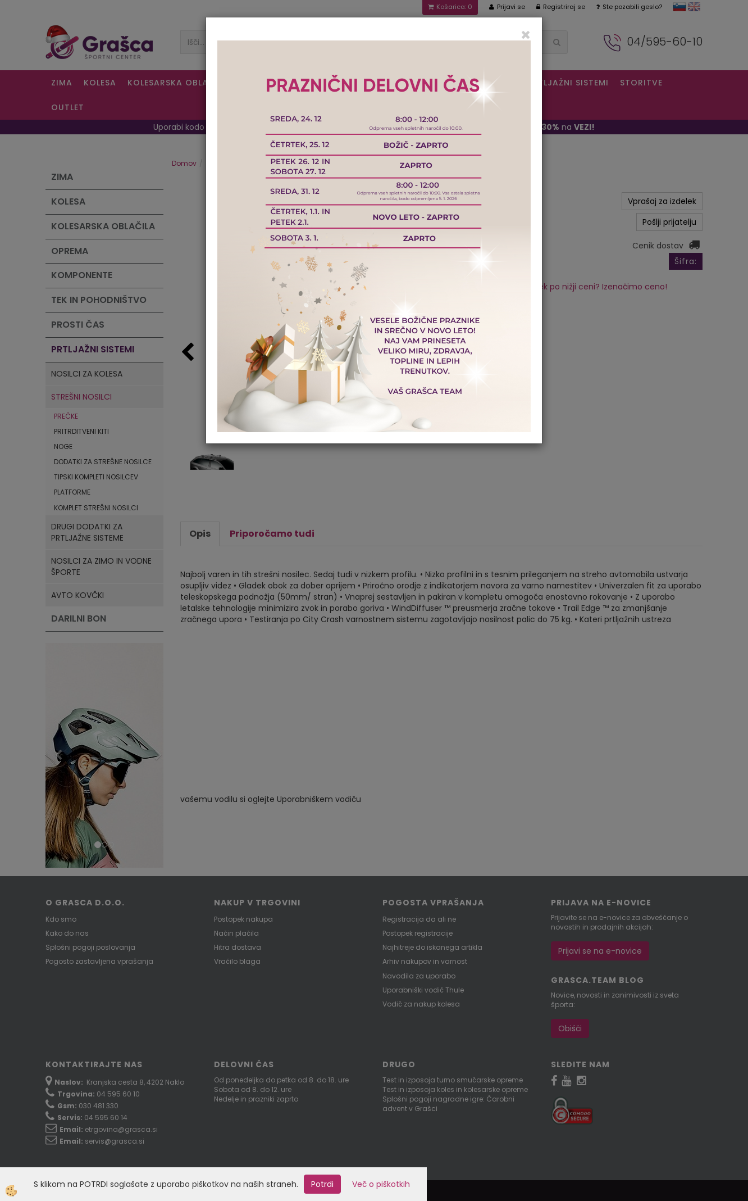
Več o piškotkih (381, 1184)
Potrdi (322, 1184)
